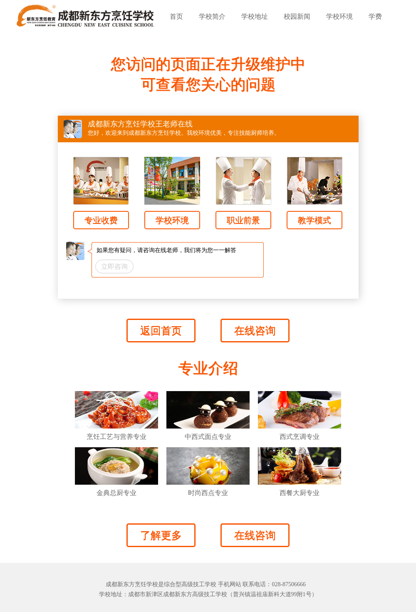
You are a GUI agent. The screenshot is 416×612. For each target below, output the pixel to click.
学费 (375, 16)
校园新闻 (297, 16)
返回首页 (161, 330)
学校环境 (339, 16)
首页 (176, 16)
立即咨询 (114, 266)
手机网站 (229, 584)
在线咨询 (255, 330)
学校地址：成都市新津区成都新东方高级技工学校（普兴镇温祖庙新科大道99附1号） (208, 594)
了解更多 (161, 535)
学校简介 (212, 16)
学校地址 (254, 16)
